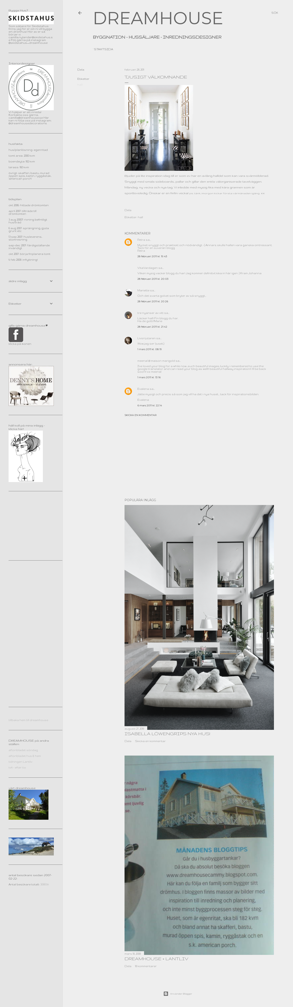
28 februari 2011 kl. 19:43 (152, 256)
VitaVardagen (147, 267)
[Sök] (274, 13)
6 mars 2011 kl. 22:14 (149, 405)
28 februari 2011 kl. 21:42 (152, 326)
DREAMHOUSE (158, 18)
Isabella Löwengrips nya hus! (167, 733)
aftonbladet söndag (23, 750)
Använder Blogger (177, 993)
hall (80, 84)
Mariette (143, 290)
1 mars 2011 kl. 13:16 (149, 377)
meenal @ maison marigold (156, 360)
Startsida (103, 49)
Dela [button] (80, 69)
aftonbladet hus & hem (25, 755)
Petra (141, 239)
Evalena (143, 388)
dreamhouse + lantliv (156, 958)
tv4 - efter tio (17, 767)
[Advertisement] (199, 457)
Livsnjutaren (146, 338)
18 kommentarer (146, 966)
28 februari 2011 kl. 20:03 (152, 278)
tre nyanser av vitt (150, 312)
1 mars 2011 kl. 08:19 (149, 349)
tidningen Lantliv (20, 761)
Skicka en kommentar (141, 415)
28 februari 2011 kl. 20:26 (152, 301)
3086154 (44, 884)
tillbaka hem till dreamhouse (28, 720)
